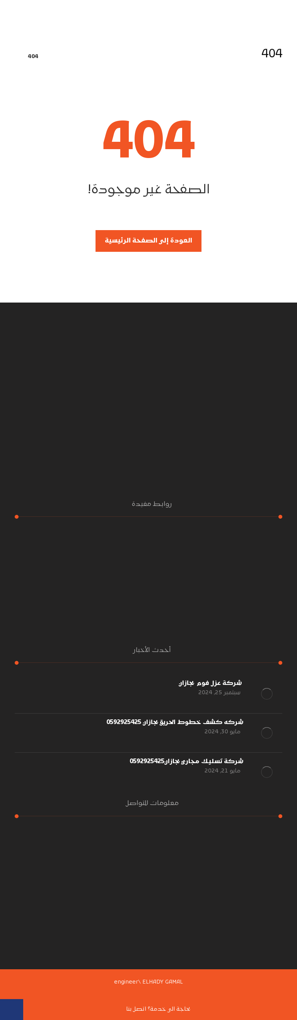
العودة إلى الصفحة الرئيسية (148, 241)
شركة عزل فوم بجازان (211, 683)
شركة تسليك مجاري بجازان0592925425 (187, 761)
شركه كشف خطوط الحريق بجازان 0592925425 (175, 722)
